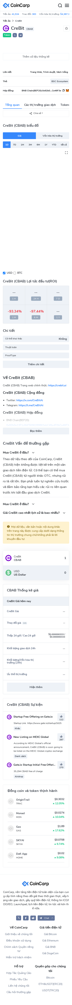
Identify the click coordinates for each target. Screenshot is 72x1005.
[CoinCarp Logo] (17, 5)
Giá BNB (50, 947)
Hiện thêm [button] (36, 687)
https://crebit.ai (57, 385)
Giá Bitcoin (50, 934)
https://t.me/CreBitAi (31, 405)
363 (34, 14)
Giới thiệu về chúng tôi (18, 934)
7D (14, 144)
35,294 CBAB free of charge (28, 771)
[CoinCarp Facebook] (26, 918)
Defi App (21, 854)
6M (38, 144)
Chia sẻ (35, 113)
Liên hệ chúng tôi (18, 986)
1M (22, 144)
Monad (20, 813)
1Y (46, 144)
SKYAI (20, 840)
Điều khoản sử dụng (18, 940)
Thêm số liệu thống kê (35, 57)
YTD (54, 144)
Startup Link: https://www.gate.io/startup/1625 (37, 723)
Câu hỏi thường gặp (19, 992)
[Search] (60, 5)
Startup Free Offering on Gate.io (30, 717)
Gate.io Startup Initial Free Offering (32, 765)
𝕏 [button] (15, 35)
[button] (20, 35)
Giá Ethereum (50, 940)
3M (30, 144)
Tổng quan (12, 105)
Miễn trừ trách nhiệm (18, 957)
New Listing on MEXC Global (28, 737)
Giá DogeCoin (50, 953)
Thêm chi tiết (36, 364)
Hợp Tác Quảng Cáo (18, 973)
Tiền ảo (7, 20)
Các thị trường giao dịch (40, 105)
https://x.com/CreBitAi (29, 400)
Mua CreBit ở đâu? (19, 452)
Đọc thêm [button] (36, 431)
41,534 (15, 14)
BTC (19, 273)
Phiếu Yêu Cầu (19, 979)
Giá (19, 135)
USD (9, 273)
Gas (18, 827)
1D (6, 144)
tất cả (64, 144)
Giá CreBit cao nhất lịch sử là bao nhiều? (34, 513)
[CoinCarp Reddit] (33, 918)
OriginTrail (23, 800)
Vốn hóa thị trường (52, 135)
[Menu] (67, 5)
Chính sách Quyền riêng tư (18, 949)
